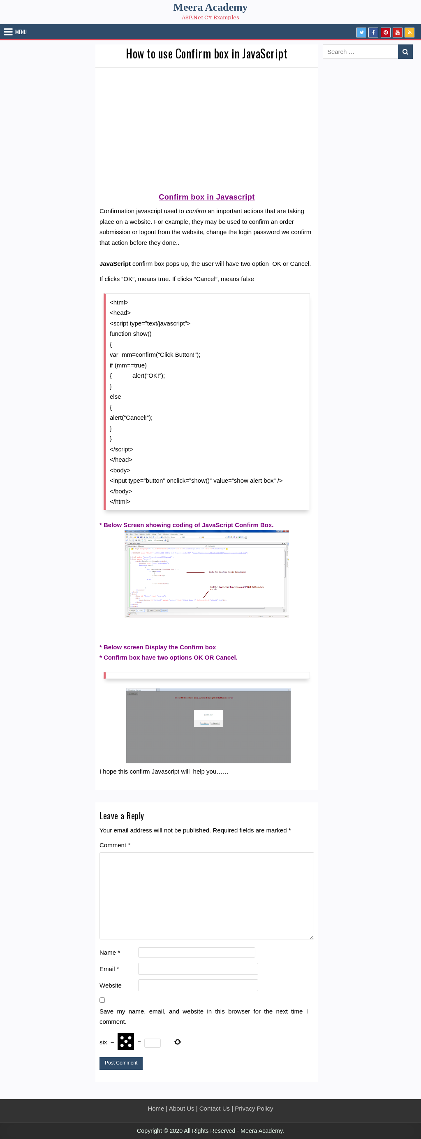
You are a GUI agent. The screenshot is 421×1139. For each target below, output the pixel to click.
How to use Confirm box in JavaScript (206, 53)
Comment (114, 844)
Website (110, 985)
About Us (181, 1108)
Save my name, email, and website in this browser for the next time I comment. (203, 1016)
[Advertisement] (206, 129)
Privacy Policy (254, 1108)
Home (156, 1108)
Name (109, 952)
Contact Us (214, 1108)
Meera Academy (210, 7)
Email (109, 968)
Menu (21, 32)
